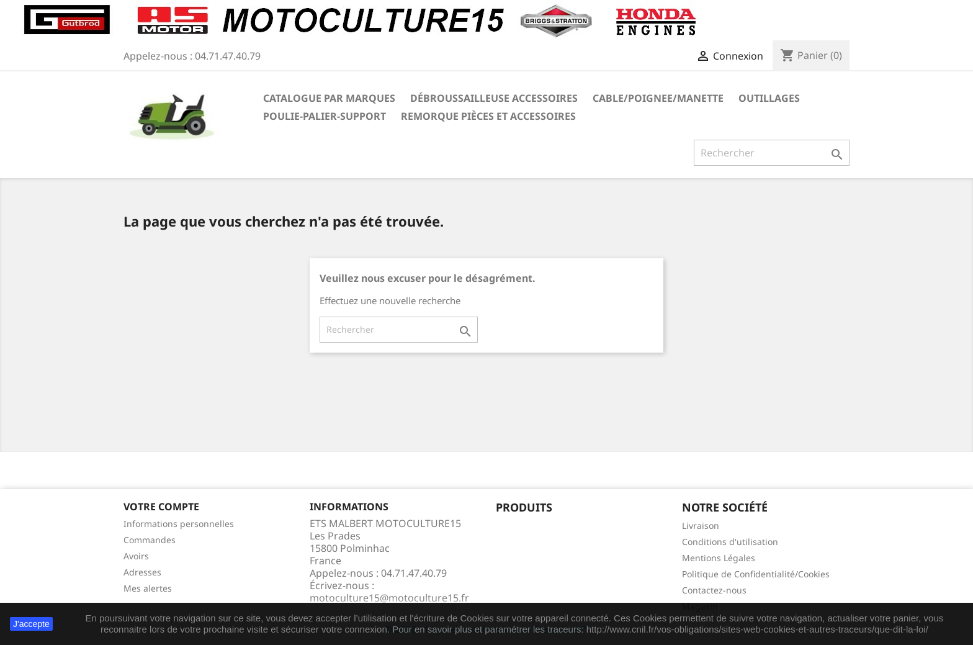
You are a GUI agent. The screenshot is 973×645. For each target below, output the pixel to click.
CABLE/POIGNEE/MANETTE (658, 98)
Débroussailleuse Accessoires (494, 98)
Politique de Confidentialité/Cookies (756, 574)
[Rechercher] (772, 153)
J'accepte (31, 624)
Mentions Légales (718, 558)
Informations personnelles (178, 524)
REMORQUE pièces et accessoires (488, 116)
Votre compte (161, 506)
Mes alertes (147, 588)
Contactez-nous (714, 590)
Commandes (149, 540)
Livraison (700, 525)
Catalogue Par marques (329, 98)
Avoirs (136, 556)
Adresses (142, 572)
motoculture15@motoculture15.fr (389, 598)
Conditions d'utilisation (730, 542)
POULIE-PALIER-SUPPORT (324, 116)
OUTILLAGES (769, 98)
